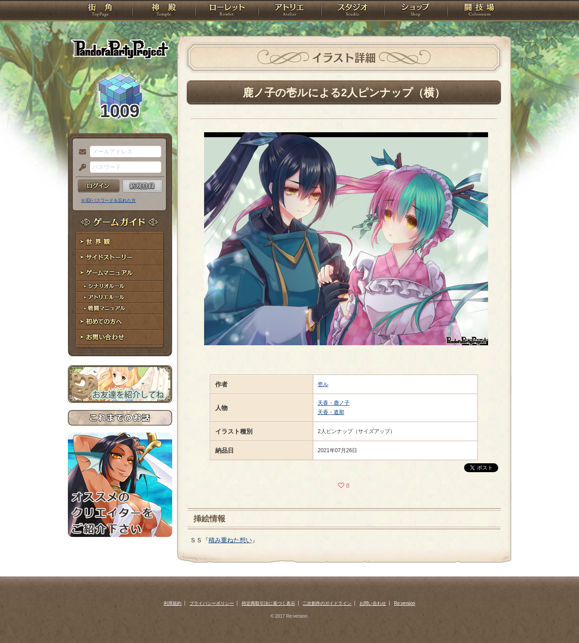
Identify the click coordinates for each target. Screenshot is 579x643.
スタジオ (352, 11)
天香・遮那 (331, 412)
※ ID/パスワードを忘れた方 (108, 200)
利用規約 (172, 603)
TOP (100, 11)
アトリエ (289, 11)
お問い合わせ (120, 337)
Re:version (404, 603)
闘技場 (479, 11)
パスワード (80, 167)
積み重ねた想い (230, 540)
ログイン (99, 186)
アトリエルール (120, 297)
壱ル (323, 384)
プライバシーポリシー (211, 603)
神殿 (163, 11)
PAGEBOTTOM (557, 618)
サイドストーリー (120, 257)
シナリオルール (120, 286)
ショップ (415, 11)
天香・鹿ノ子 (334, 403)
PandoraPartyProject (120, 49)
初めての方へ (120, 322)
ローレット (226, 11)
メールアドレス (80, 152)
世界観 (120, 242)
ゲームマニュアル (120, 273)
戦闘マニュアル (120, 308)
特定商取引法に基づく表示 (268, 603)
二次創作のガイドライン (327, 603)
